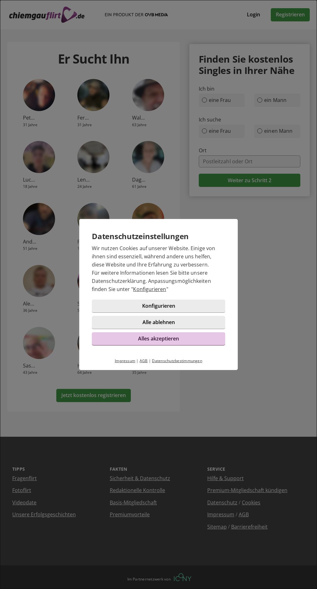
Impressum (125, 360)
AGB (144, 360)
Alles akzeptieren (158, 338)
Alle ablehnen (158, 322)
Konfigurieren (149, 289)
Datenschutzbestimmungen (177, 360)
